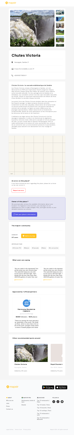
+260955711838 (20, 75)
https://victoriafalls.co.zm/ (24, 69)
